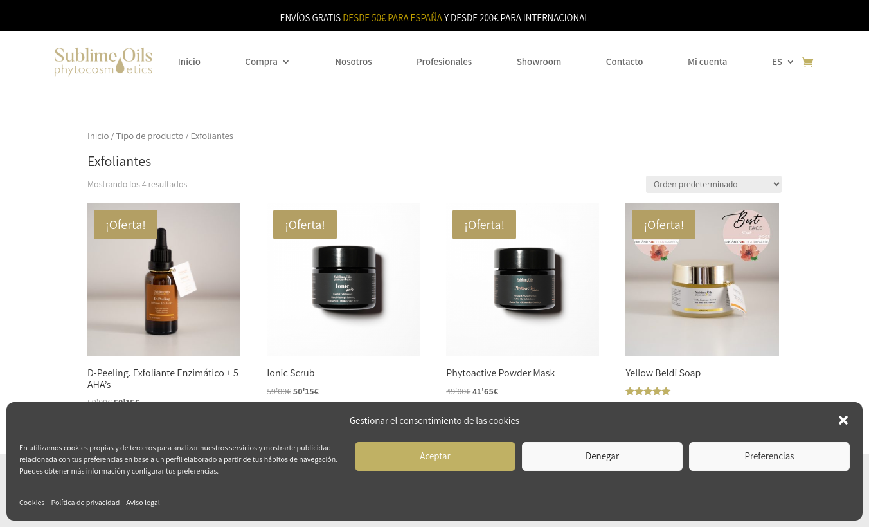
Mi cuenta (708, 61)
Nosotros (353, 61)
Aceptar (435, 456)
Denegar (602, 456)
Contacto (624, 61)
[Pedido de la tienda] (714, 184)
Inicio (189, 61)
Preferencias (769, 456)
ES (777, 61)
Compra (261, 61)
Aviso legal (142, 502)
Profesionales (444, 61)
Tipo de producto (150, 135)
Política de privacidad (85, 502)
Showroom (539, 61)
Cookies (31, 502)
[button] (843, 420)
